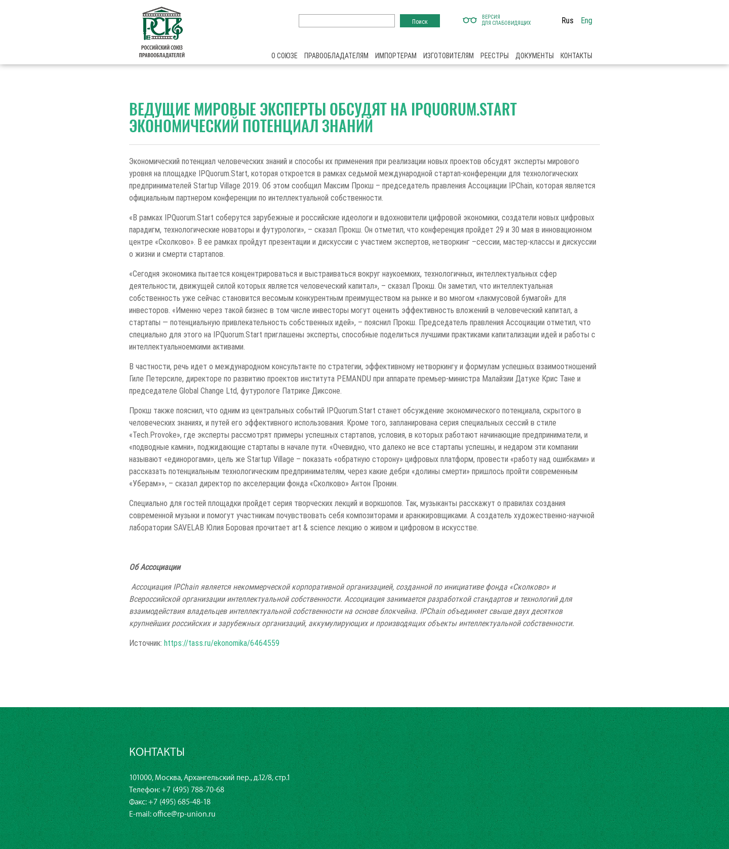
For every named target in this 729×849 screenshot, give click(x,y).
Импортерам (396, 55)
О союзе (284, 55)
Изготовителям (448, 55)
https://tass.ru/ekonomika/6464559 (221, 643)
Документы (534, 55)
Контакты (576, 55)
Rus (567, 20)
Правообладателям (336, 55)
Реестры (494, 55)
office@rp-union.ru (184, 814)
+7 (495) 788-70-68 (192, 790)
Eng (586, 20)
